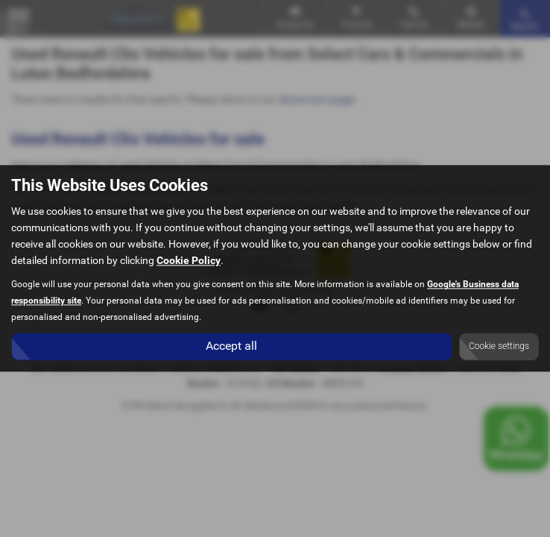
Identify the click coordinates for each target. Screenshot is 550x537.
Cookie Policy (189, 261)
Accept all (231, 346)
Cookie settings (499, 347)
